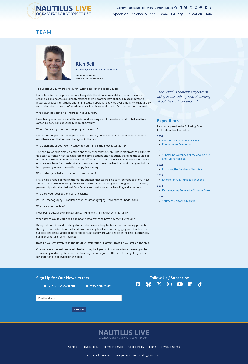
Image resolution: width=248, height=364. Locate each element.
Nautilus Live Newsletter (62, 286)
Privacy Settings (170, 347)
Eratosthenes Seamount (176, 144)
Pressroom (147, 7)
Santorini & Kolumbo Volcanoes (181, 140)
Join (209, 14)
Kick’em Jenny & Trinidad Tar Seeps (183, 179)
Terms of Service (113, 347)
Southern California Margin (178, 201)
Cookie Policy (136, 347)
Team (163, 14)
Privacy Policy (90, 347)
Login (152, 347)
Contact (159, 7)
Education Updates (100, 286)
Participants (134, 7)
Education (194, 14)
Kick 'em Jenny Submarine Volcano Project (187, 190)
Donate (169, 7)
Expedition (119, 14)
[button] (175, 7)
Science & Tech (143, 14)
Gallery (177, 14)
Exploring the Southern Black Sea (182, 169)
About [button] (120, 7)
